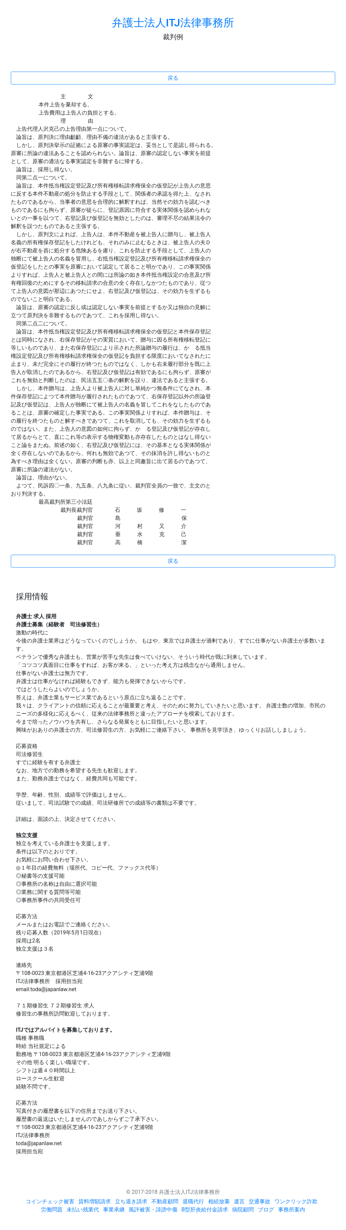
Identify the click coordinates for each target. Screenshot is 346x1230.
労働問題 (52, 1209)
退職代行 (193, 1201)
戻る (173, 78)
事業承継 (114, 1209)
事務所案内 (291, 1209)
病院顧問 (243, 1209)
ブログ (266, 1209)
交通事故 (259, 1201)
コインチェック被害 (50, 1201)
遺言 (239, 1201)
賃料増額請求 (94, 1201)
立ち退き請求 (131, 1201)
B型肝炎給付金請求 (204, 1209)
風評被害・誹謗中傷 (153, 1209)
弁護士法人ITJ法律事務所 (173, 22)
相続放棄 (219, 1201)
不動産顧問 (164, 1201)
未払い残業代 (83, 1209)
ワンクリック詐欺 (296, 1201)
